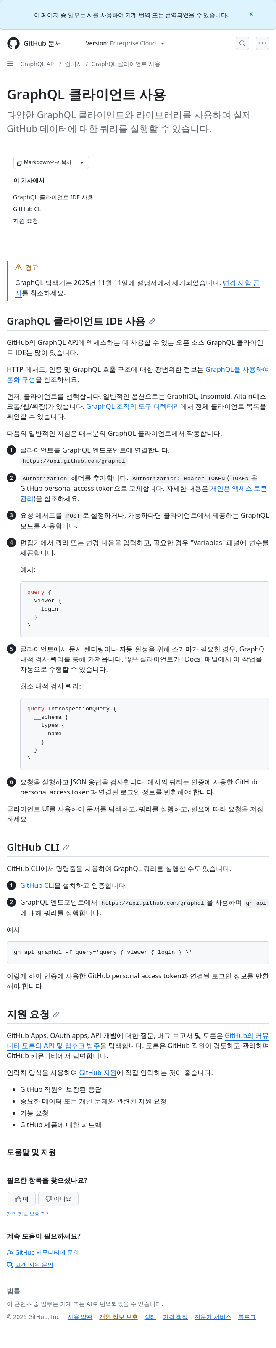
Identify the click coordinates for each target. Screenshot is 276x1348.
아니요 (58, 1198)
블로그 (247, 1317)
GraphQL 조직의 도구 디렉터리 (133, 406)
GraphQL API (38, 64)
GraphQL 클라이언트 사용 (125, 64)
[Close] (252, 14)
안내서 (73, 64)
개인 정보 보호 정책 (29, 1213)
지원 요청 (33, 1014)
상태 (150, 1317)
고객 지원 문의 (30, 1265)
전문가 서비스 (213, 1317)
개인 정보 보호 (118, 1317)
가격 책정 (175, 1317)
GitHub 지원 (97, 1072)
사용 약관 (80, 1317)
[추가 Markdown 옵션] (82, 162)
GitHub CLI (38, 847)
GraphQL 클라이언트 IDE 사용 (81, 321)
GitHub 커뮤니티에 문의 (43, 1252)
